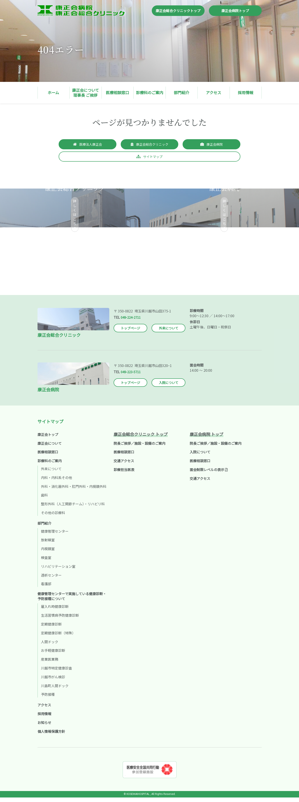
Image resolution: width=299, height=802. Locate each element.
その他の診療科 (53, 517)
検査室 (46, 562)
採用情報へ (214, 282)
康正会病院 (214, 144)
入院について (168, 387)
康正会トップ (48, 439)
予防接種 (48, 698)
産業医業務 (49, 663)
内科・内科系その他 (56, 482)
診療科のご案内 (149, 92)
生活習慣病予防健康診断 (60, 619)
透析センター (51, 579)
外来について (168, 332)
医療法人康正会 (91, 144)
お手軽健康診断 (53, 654)
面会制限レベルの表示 (209, 474)
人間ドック (49, 646)
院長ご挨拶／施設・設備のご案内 (139, 447)
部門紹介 (181, 92)
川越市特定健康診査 (56, 672)
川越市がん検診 (53, 681)
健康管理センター (55, 535)
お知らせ (44, 727)
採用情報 (245, 92)
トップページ (130, 332)
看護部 (46, 588)
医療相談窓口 (117, 92)
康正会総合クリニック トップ (141, 439)
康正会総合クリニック (152, 144)
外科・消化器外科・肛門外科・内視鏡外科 (73, 490)
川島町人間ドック (55, 690)
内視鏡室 (48, 553)
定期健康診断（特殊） (58, 637)
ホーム (53, 92)
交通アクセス (124, 465)
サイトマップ (152, 157)
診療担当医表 (124, 474)
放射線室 (48, 544)
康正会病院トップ (235, 10)
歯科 (44, 499)
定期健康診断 (51, 628)
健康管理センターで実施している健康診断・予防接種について (72, 600)
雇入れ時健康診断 (55, 611)
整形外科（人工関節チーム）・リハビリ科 (73, 508)
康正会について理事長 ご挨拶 (85, 92)
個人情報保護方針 (51, 735)
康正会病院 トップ (206, 439)
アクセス (213, 92)
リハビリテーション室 (58, 570)
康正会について (50, 447)
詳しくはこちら (75, 215)
